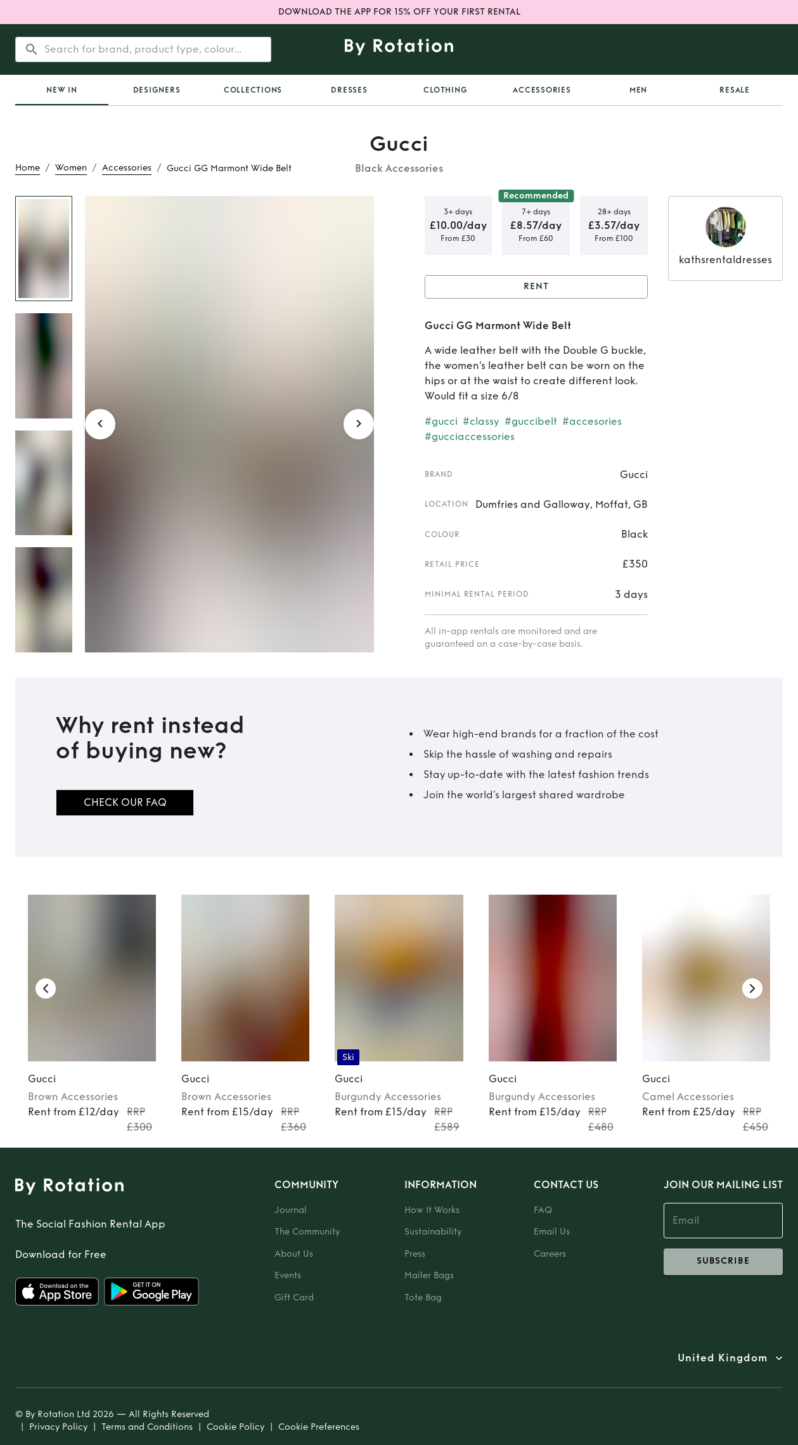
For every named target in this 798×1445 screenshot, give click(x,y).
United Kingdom (722, 1358)
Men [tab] (638, 90)
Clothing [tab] (445, 90)
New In (61, 90)
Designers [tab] (157, 90)
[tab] (61, 90)
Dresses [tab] (349, 90)
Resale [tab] (734, 90)
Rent (536, 287)
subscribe (723, 1261)
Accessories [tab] (541, 90)
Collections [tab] (253, 90)
